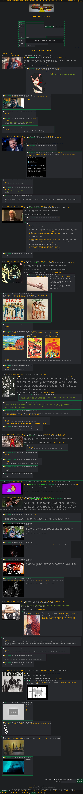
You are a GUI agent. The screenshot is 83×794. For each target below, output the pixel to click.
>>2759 (27, 710)
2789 (31, 722)
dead (74, 0)
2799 (31, 542)
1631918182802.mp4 (16, 580)
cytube (21, 0)
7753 (31, 426)
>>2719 (52, 73)
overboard (9, 0)
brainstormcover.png (33, 298)
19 (70, 791)
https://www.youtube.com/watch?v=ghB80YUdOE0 (44, 242)
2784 (31, 702)
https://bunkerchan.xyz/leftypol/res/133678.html (22, 414)
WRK (33, 0)
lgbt (68, 0)
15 (56, 791)
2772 (55, 137)
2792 (31, 655)
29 (24, 793)
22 (81, 791)
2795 (31, 757)
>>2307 (7, 517)
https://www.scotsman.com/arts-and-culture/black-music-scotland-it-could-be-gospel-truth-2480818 (59, 618)
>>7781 (28, 99)
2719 (57, 57)
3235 (60, 445)
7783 (55, 68)
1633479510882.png (40, 69)
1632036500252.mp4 (17, 482)
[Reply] (61, 57)
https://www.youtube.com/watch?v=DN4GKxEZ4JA (44, 246)
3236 (36, 452)
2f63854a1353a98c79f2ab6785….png (37, 71)
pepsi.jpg (46, 56)
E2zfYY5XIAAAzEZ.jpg (43, 97)
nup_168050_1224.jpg (49, 136)
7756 (31, 180)
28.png (43, 374)
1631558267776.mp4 (17, 670)
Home (10, 53)
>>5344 (7, 420)
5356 (52, 395)
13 (48, 791)
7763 (31, 331)
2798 (31, 662)
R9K (71, 0)
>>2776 (7, 198)
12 (45, 791)
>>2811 (31, 225)
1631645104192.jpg (17, 136)
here (45, 250)
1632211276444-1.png (41, 295)
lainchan (45, 785)
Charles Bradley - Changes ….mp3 (40, 723)
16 (59, 791)
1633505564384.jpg (16, 97)
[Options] (80, 1)
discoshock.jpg (21, 296)
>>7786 (58, 68)
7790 (31, 118)
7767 (55, 223)
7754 (31, 324)
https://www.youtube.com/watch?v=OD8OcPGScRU (44, 233)
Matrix (34, 50)
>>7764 (34, 331)
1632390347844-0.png (17, 332)
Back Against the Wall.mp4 (68, 682)
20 (74, 791)
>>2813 (77, 262)
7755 (55, 152)
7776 (31, 195)
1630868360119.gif (17, 601)
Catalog (4, 53)
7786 (31, 111)
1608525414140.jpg (17, 434)
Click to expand (42, 66)
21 (78, 791)
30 (27, 793)
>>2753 (55, 612)
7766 (31, 187)
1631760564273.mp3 (16, 723)
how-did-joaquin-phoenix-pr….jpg (53, 434)
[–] (25, 57)
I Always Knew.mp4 (46, 670)
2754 (31, 648)
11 (41, 791)
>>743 (31, 447)
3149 (57, 435)
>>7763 (58, 274)
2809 (55, 145)
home (4, 0)
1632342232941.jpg (40, 154)
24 (6, 793)
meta (79, 0)
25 (9, 793)
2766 (55, 681)
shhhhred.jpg (46, 497)
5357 (36, 402)
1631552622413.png (37, 613)
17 (63, 791)
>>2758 (27, 707)
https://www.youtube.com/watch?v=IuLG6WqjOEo (44, 247)
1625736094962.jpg (17, 497)
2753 (31, 638)
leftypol (26, 0)
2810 (74, 484)
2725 (52, 602)
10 (37, 791)
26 (13, 793)
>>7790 (34, 111)
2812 (55, 274)
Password (63, 779)
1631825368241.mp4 (16, 738)
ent (49, 0)
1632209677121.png (40, 276)
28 (20, 793)
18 (67, 791)
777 (56, 0)
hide (7, 56)
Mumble (49, 50)
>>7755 (7, 182)
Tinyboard (35, 785)
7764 (31, 365)
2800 (31, 559)
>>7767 (58, 217)
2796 (69, 262)
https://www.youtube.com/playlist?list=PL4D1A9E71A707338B (25, 423)
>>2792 (58, 612)
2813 (31, 294)
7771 (31, 253)
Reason (58, 781)
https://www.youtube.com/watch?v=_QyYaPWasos (44, 239)
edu (44, 0)
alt (17, 0)
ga (46, 0)
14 (52, 791)
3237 (36, 459)
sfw (14, 0)
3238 (36, 466)
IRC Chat (41, 50)
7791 (31, 127)
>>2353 (7, 454)
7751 (31, 418)
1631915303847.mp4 (16, 544)
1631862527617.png (17, 261)
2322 (31, 514)
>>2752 (7, 640)
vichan (40, 785)
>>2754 (34, 638)
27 (17, 793)
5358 (36, 410)
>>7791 (34, 118)
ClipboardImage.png (47, 206)
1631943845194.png (17, 206)
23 (2, 793)
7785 (31, 95)
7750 (31, 474)
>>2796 (7, 320)
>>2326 (34, 514)
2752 (52, 612)
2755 (55, 673)
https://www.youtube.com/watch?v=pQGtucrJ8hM (44, 231)
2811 (55, 217)
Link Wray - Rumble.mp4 (43, 580)
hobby (36, 0)
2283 (35, 499)
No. (55, 57)
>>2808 (31, 148)
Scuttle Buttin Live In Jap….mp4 (47, 544)
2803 (64, 207)
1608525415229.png (17, 374)
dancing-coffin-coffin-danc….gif (52, 601)
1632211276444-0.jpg (17, 295)
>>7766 (61, 152)
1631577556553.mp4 (40, 682)
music (52, 0)
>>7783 (65, 57)
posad (60, 0)
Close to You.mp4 (42, 738)
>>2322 (28, 527)
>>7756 (58, 152)
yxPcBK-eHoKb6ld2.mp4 (48, 482)
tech (40, 0)
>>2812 (7, 359)
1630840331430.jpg (17, 56)
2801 (31, 578)
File (57, 779)
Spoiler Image (59, 27)
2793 (31, 737)
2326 (31, 523)
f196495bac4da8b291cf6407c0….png (68, 613)
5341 (66, 376)
